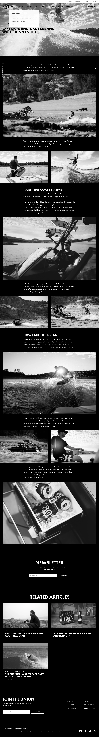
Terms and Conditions (19, 731)
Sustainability (73, 708)
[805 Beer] (86, 1)
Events (52, 6)
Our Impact (60, 6)
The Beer (14, 6)
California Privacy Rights (45, 731)
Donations (89, 701)
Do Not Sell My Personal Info (32, 731)
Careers (70, 705)
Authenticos (30, 6)
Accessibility (89, 708)
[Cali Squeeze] (94, 1)
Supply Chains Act (56, 731)
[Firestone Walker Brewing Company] (73, 1)
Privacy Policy (10, 731)
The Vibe (21, 6)
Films (38, 6)
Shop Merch (70, 6)
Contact (71, 701)
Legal (4, 731)
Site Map (64, 731)
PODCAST (45, 6)
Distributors (89, 705)
